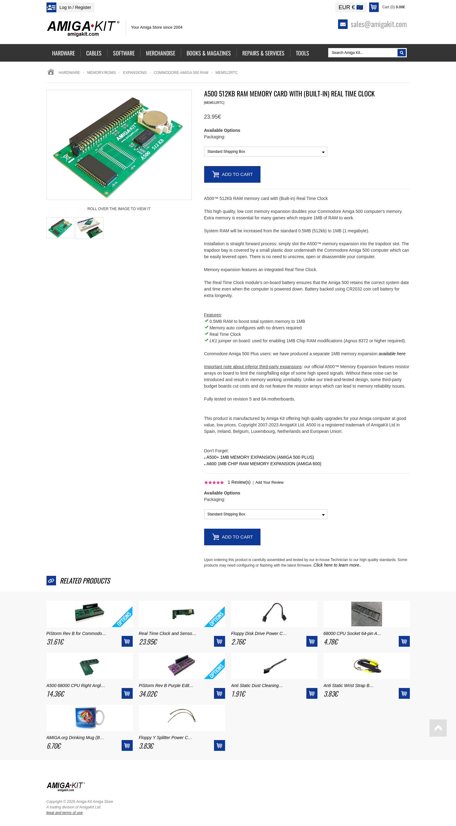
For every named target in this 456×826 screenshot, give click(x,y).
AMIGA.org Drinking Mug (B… (75, 737)
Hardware (69, 73)
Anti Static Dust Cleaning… (257, 685)
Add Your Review (270, 482)
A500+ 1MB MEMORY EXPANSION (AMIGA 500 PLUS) (260, 457)
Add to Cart (237, 174)
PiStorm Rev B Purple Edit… (166, 685)
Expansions (135, 73)
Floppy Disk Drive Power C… (259, 633)
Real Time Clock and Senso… (167, 633)
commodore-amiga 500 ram (181, 73)
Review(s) (239, 482)
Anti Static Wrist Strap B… (349, 685)
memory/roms (101, 73)
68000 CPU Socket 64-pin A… (353, 633)
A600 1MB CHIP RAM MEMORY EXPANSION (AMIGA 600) (263, 463)
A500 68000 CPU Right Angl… (75, 685)
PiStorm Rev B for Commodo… (76, 633)
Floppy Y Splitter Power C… (165, 737)
